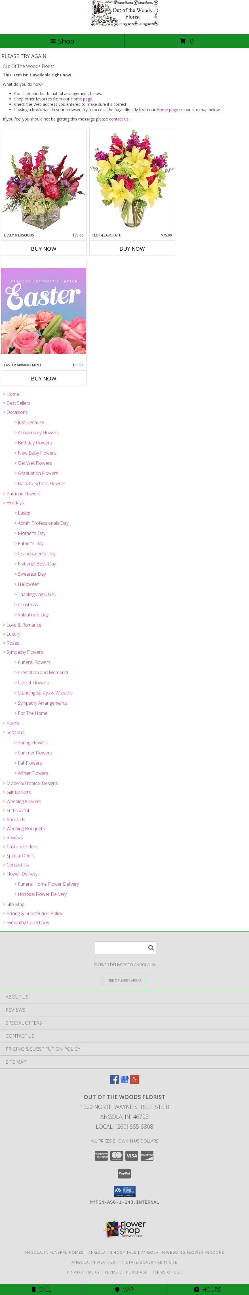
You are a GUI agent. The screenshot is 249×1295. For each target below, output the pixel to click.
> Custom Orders (20, 847)
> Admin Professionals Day (41, 523)
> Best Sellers (16, 403)
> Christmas (26, 604)
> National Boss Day (35, 564)
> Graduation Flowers (36, 473)
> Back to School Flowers (40, 483)
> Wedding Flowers (22, 801)
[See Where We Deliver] (124, 980)
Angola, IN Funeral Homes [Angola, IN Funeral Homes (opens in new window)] (54, 1252)
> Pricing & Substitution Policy (32, 913)
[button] (125, 1191)
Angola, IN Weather (93, 1262)
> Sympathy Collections (26, 922)
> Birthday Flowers (33, 443)
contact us (118, 119)
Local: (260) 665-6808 (124, 1126)
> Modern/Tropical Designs (30, 783)
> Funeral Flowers (32, 662)
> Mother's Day (29, 533)
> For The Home (30, 713)
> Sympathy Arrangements (40, 703)
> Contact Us (16, 865)
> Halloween (26, 584)
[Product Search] (125, 947)
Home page (81, 99)
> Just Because (29, 422)
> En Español (16, 810)
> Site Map (13, 904)
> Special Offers (19, 856)
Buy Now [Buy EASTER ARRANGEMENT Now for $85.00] (43, 378)
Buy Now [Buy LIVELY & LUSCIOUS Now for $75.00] (43, 248)
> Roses (11, 643)
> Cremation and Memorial (41, 672)
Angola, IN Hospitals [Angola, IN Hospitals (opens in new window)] (112, 1252)
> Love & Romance (22, 625)
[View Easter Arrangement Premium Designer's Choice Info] (43, 310)
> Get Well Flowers (33, 463)
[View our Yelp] (134, 1082)
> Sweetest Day (30, 574)
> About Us (14, 819)
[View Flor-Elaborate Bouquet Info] (132, 181)
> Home (11, 394)
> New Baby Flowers (35, 453)
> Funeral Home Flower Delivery (46, 884)
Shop (62, 41)
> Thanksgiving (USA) (35, 594)
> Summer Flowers (33, 753)
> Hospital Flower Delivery (40, 894)
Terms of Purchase (126, 1272)
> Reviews (13, 837)
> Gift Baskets (17, 792)
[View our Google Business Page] (124, 1082)
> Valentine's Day (31, 615)
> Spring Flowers (31, 742)
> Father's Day (28, 543)
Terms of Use (167, 1272)
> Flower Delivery (20, 874)
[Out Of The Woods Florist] (124, 26)
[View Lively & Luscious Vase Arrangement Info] (43, 181)
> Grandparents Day (34, 553)
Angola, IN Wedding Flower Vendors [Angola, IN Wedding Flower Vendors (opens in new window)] (182, 1252)
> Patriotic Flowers (22, 494)
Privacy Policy (83, 1272)
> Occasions (15, 412)
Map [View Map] (124, 1289)
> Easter (22, 513)
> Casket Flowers (31, 682)
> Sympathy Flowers (23, 652)
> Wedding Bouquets (24, 828)
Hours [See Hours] (207, 1289)
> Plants (11, 723)
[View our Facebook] (114, 1082)
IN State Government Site (149, 1262)
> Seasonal (14, 732)
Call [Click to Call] (41, 1289)
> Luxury (11, 634)
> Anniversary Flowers (36, 432)
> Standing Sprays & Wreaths (43, 693)
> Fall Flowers (28, 763)
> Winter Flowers (31, 773)
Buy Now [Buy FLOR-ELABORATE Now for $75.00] (132, 248)
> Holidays (13, 503)
